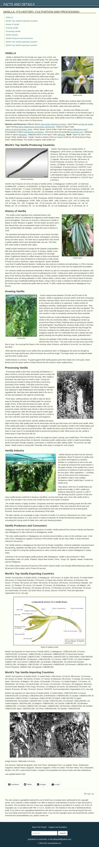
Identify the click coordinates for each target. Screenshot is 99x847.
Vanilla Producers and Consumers (19, 38)
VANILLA (9, 17)
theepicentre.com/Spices (34, 132)
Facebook (13, 784)
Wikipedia (23, 135)
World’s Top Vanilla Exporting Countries (21, 42)
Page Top (89, 794)
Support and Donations (57, 827)
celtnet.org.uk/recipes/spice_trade (18, 129)
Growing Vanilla (12, 28)
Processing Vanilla (13, 31)
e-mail (55, 784)
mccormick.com (76, 132)
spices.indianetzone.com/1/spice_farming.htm (36, 127)
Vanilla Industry (12, 35)
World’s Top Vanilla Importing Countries (21, 45)
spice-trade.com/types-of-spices (54, 124)
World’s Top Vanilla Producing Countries (22, 21)
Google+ (41, 784)
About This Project (39, 827)
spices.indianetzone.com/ (77, 129)
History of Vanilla (12, 24)
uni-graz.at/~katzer (85, 124)
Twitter (28, 784)
